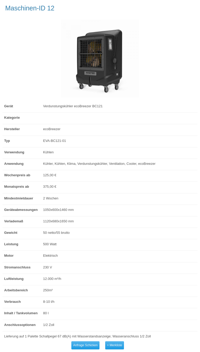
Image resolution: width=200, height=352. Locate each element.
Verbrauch (12, 302)
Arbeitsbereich (16, 290)
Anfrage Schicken (85, 345)
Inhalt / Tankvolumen (21, 313)
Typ (7, 141)
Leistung (11, 244)
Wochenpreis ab (17, 175)
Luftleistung (13, 279)
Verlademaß (13, 221)
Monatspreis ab (16, 186)
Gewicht (10, 233)
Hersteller (12, 129)
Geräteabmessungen (21, 210)
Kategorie (12, 118)
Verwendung (14, 152)
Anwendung (13, 164)
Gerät (8, 106)
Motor (9, 255)
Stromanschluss (17, 267)
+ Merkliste (114, 345)
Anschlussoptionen (20, 325)
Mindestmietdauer (18, 198)
